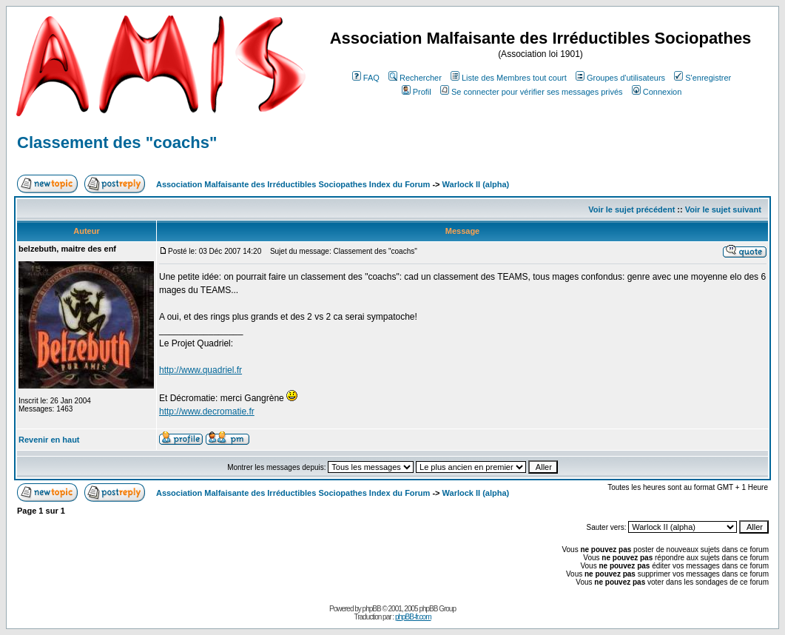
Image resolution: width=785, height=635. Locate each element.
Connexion (657, 91)
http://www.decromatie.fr (207, 411)
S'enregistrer (702, 77)
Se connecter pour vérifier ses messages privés (531, 91)
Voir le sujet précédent (631, 209)
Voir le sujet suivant (723, 209)
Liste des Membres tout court (509, 77)
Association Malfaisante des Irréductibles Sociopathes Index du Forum (293, 184)
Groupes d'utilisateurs (620, 77)
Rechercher (415, 77)
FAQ (366, 77)
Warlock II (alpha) (476, 184)
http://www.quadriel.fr (200, 370)
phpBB (372, 609)
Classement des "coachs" (117, 142)
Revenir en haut (49, 439)
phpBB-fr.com (413, 617)
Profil (416, 91)
